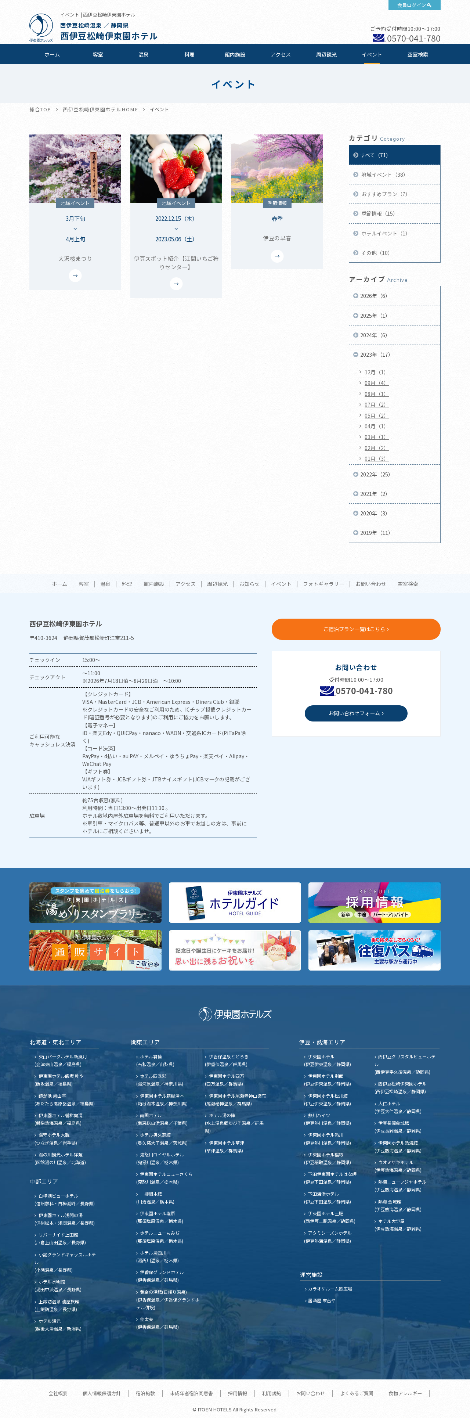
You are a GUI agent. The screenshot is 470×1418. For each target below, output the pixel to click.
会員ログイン (411, 4)
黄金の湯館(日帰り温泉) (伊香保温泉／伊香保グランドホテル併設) (167, 1299)
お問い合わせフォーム (354, 713)
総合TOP (40, 109)
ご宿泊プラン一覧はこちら (354, 629)
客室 (98, 54)
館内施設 (235, 54)
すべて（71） (375, 155)
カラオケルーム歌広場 (330, 1288)
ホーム (52, 54)
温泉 (143, 54)
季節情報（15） (379, 213)
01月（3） (377, 458)
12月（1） (377, 372)
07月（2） (377, 404)
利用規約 (271, 1393)
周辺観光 (326, 54)
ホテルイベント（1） (385, 233)
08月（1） (377, 393)
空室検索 (418, 54)
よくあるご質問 (356, 1393)
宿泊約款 (145, 1393)
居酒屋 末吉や (322, 1300)
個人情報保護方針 (102, 1393)
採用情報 (237, 1393)
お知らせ (249, 584)
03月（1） (377, 436)
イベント (372, 54)
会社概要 (58, 1393)
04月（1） (377, 426)
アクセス (281, 54)
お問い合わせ (370, 584)
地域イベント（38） (384, 174)
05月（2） (377, 415)
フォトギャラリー (323, 584)
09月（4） (377, 382)
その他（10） (376, 252)
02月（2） (377, 447)
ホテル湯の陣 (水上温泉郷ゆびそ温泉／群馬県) (234, 1123)
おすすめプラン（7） (385, 194)
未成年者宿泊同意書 (191, 1393)
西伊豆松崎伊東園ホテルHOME (100, 109)
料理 (189, 54)
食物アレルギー (405, 1393)
